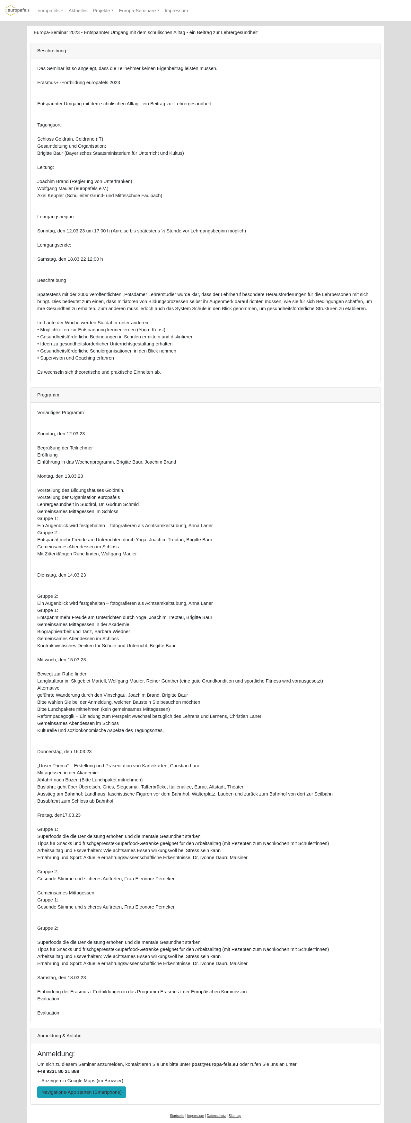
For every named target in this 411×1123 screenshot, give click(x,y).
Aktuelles (77, 10)
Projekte (101, 10)
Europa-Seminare (137, 10)
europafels (48, 10)
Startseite (177, 1116)
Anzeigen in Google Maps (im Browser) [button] (82, 1080)
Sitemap (235, 1116)
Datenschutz (216, 1116)
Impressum (176, 10)
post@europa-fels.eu (215, 1064)
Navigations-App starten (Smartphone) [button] (81, 1092)
